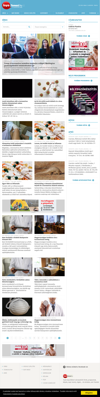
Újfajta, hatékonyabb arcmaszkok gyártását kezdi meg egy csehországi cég (17, 321)
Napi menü (26, 370)
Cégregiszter (72, 13)
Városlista (24, 5)
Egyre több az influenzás (11, 183)
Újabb (7, 338)
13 (25, 338)
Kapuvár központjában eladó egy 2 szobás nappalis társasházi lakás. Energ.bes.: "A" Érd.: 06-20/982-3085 (81, 153)
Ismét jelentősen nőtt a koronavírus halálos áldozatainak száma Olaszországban (15, 103)
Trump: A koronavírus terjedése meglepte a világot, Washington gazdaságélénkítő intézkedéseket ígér (29, 64)
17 (42, 338)
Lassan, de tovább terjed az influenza (47, 143)
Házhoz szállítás (29, 13)
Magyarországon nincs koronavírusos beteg (47, 321)
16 (38, 338)
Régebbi (59, 338)
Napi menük (15, 13)
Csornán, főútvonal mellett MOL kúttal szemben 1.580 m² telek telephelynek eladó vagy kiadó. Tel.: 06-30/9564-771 (82, 141)
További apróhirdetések (81, 180)
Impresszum (47, 373)
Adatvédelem (47, 370)
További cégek (81, 36)
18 (46, 338)
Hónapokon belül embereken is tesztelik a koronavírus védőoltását (16, 144)
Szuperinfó (44, 13)
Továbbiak (92, 13)
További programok (82, 81)
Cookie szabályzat (49, 383)
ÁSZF (44, 380)
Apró (83, 13)
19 (51, 338)
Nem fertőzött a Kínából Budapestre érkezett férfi (15, 238)
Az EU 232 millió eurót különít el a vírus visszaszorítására (48, 102)
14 (30, 338)
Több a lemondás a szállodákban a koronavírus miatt (46, 281)
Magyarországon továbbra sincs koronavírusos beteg (45, 238)
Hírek (4, 13)
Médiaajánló (47, 366)
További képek (81, 125)
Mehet (29, 27)
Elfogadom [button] (89, 393)
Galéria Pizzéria (75, 26)
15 (34, 338)
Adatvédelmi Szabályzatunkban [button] (14, 394)
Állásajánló (60, 13)
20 (55, 338)
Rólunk (45, 376)
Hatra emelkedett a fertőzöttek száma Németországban (16, 281)
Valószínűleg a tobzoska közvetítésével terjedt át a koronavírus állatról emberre (49, 184)
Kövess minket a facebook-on (77, 367)
